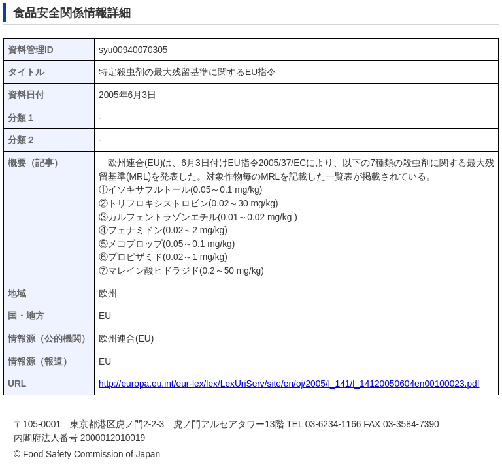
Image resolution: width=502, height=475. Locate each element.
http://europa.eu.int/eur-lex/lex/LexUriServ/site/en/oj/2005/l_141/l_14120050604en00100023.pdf (289, 384)
